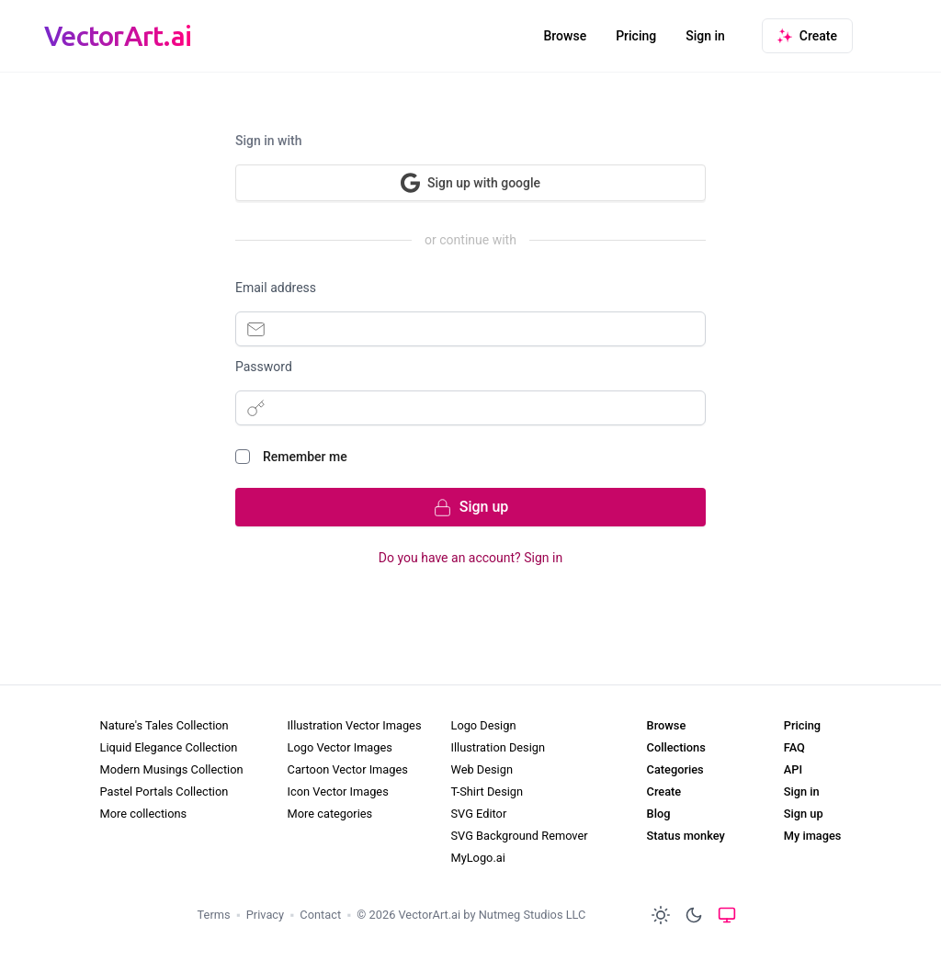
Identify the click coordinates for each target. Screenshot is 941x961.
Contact (320, 914)
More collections (143, 813)
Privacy (265, 914)
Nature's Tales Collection (164, 725)
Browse (564, 35)
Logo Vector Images (340, 747)
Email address (275, 287)
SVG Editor (478, 813)
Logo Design (483, 725)
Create (664, 791)
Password (263, 366)
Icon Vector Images (338, 791)
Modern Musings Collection (172, 769)
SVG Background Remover (518, 835)
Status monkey (686, 835)
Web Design (481, 769)
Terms (214, 914)
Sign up (803, 813)
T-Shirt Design (486, 791)
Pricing (636, 35)
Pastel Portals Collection (164, 791)
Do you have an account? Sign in (470, 557)
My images (813, 835)
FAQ (794, 747)
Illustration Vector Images (355, 725)
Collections (676, 747)
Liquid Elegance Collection (169, 747)
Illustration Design (497, 747)
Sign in (705, 35)
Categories (675, 769)
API (793, 769)
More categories (330, 813)
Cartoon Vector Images (348, 769)
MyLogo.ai (477, 858)
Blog (659, 813)
